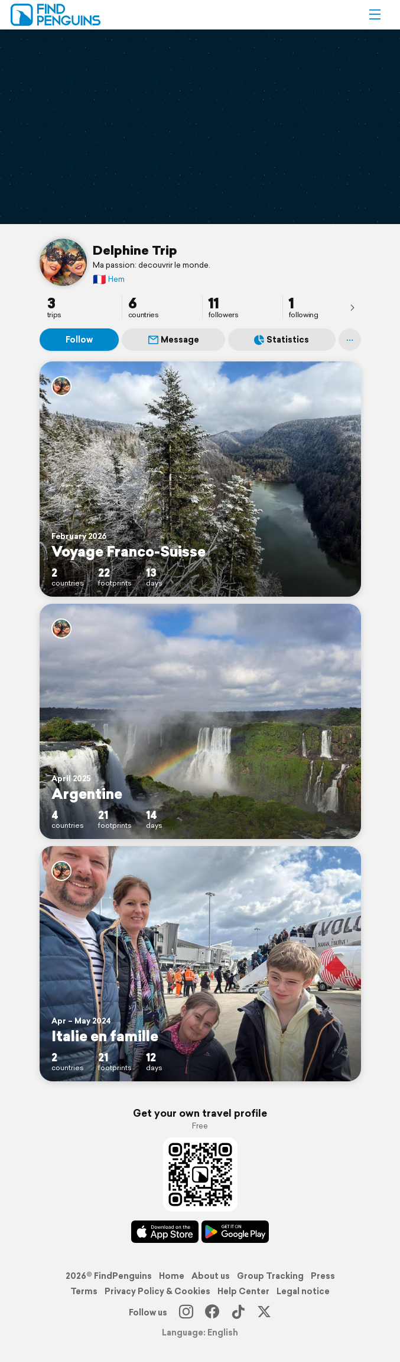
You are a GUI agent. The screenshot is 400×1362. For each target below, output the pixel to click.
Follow (79, 340)
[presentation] (352, 307)
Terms (83, 1291)
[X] (264, 1312)
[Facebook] (212, 1312)
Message (173, 340)
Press (323, 1276)
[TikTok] (238, 1312)
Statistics (281, 340)
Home (171, 1276)
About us (210, 1276)
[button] (375, 14)
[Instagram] (186, 1312)
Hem (109, 279)
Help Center (243, 1291)
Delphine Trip (135, 250)
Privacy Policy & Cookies (157, 1291)
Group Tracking (270, 1276)
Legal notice (303, 1291)
